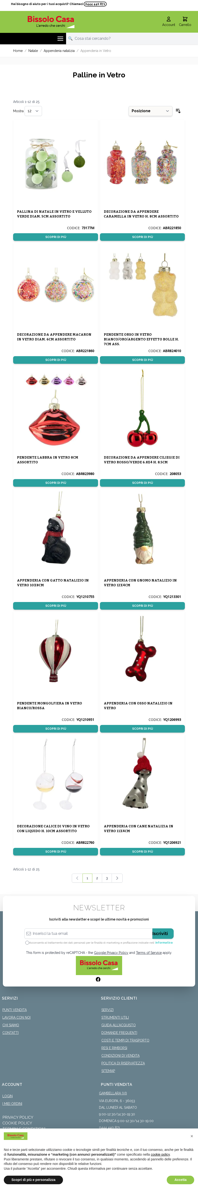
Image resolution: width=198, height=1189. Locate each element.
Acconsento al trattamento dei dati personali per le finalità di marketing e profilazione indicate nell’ (101, 939)
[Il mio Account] (168, 18)
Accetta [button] (180, 1180)
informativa (164, 939)
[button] (192, 1136)
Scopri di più (55, 233)
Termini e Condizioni (23, 1125)
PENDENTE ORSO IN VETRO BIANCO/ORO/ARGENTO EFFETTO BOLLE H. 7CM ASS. (141, 336)
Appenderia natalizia (59, 47)
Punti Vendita (14, 1006)
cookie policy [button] (160, 1154)
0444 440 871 (95, 4)
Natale (33, 47)
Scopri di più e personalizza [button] (33, 1180)
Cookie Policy (17, 1120)
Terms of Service (149, 949)
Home (18, 47)
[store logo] (51, 18)
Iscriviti (160, 930)
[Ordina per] (150, 108)
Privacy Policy (17, 1114)
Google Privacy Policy (111, 949)
